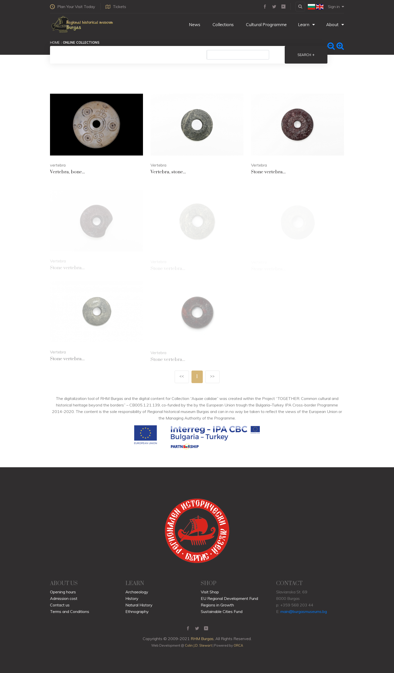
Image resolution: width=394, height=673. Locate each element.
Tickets (116, 6)
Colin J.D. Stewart (198, 645)
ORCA (238, 645)
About (335, 24)
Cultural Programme (266, 24)
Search (306, 54)
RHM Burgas (202, 638)
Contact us (60, 604)
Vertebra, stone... (168, 172)
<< (181, 377)
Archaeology (136, 591)
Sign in (336, 6)
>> (212, 377)
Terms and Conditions (69, 611)
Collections (223, 24)
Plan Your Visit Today (72, 6)
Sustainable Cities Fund (221, 611)
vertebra (58, 165)
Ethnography (137, 611)
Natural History (139, 604)
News (194, 24)
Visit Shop (210, 591)
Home (55, 42)
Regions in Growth (217, 604)
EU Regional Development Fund (229, 598)
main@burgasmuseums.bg (303, 611)
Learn (306, 24)
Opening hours (63, 591)
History (131, 598)
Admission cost (63, 598)
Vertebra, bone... (67, 172)
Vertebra (158, 165)
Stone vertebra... (268, 172)
